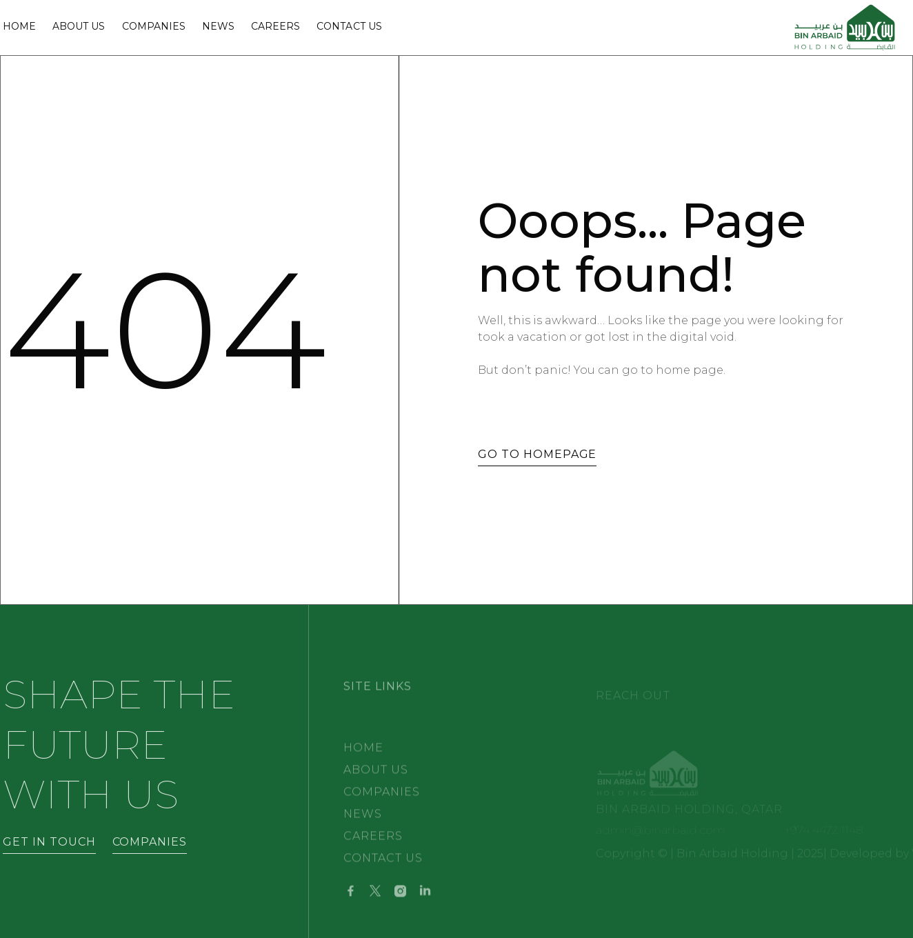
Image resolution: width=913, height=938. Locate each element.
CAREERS (373, 846)
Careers (275, 26)
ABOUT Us (78, 26)
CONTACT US (383, 868)
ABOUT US (375, 780)
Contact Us (349, 26)
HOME (363, 758)
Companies (153, 26)
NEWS (218, 26)
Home (19, 26)
